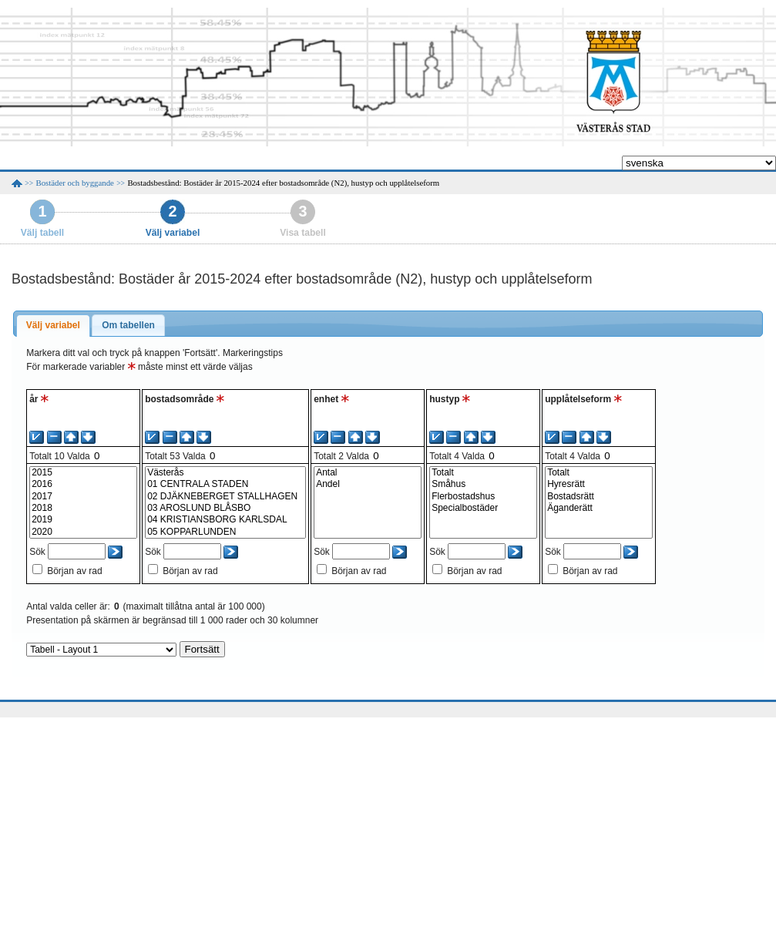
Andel (367, 484)
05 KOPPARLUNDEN (225, 532)
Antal (367, 473)
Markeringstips (253, 353)
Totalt (483, 473)
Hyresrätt (599, 484)
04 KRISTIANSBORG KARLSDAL (225, 520)
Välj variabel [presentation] (53, 325)
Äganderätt (599, 508)
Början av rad (74, 571)
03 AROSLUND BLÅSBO (225, 508)
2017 (83, 496)
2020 (83, 532)
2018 (83, 508)
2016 (83, 484)
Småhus (483, 484)
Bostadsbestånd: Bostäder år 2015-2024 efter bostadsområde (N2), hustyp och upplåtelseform (283, 182)
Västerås (225, 473)
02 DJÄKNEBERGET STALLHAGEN (225, 496)
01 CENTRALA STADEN (225, 484)
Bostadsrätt (599, 496)
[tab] (53, 326)
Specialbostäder (483, 508)
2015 (83, 473)
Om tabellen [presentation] (128, 325)
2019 (83, 520)
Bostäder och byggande (75, 182)
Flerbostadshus (483, 496)
